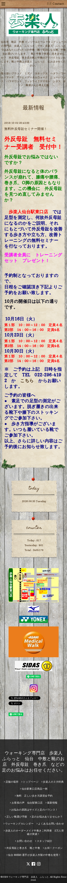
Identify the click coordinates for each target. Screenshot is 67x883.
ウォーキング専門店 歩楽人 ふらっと (29, 876)
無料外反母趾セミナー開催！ (25, 129)
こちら (27, 380)
